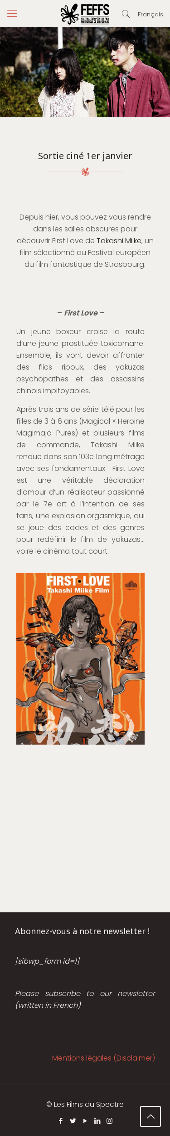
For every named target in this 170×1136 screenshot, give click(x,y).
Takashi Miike (119, 240)
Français (150, 14)
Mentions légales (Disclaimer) (103, 1058)
